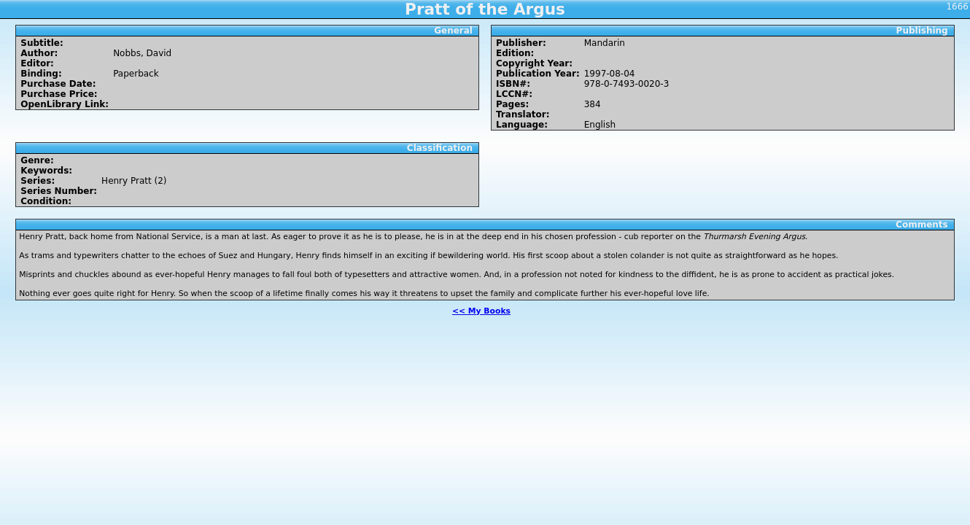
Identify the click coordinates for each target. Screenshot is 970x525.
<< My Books (481, 311)
